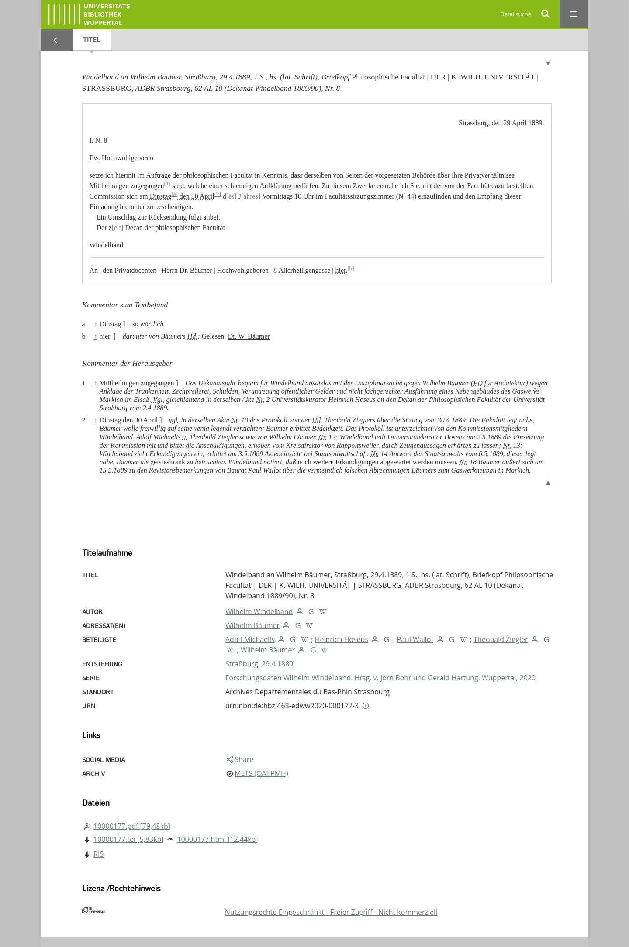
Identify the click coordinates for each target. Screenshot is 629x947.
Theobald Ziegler (500, 639)
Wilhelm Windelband (259, 611)
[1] (167, 184)
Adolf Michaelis (250, 639)
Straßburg (241, 664)
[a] (175, 194)
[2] (217, 194)
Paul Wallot (415, 639)
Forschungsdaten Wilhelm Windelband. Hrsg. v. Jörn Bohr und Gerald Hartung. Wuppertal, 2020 (380, 678)
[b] (350, 268)
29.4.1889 (277, 664)
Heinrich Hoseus (341, 639)
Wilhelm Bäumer (252, 625)
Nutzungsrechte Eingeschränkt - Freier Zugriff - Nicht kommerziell (331, 912)
